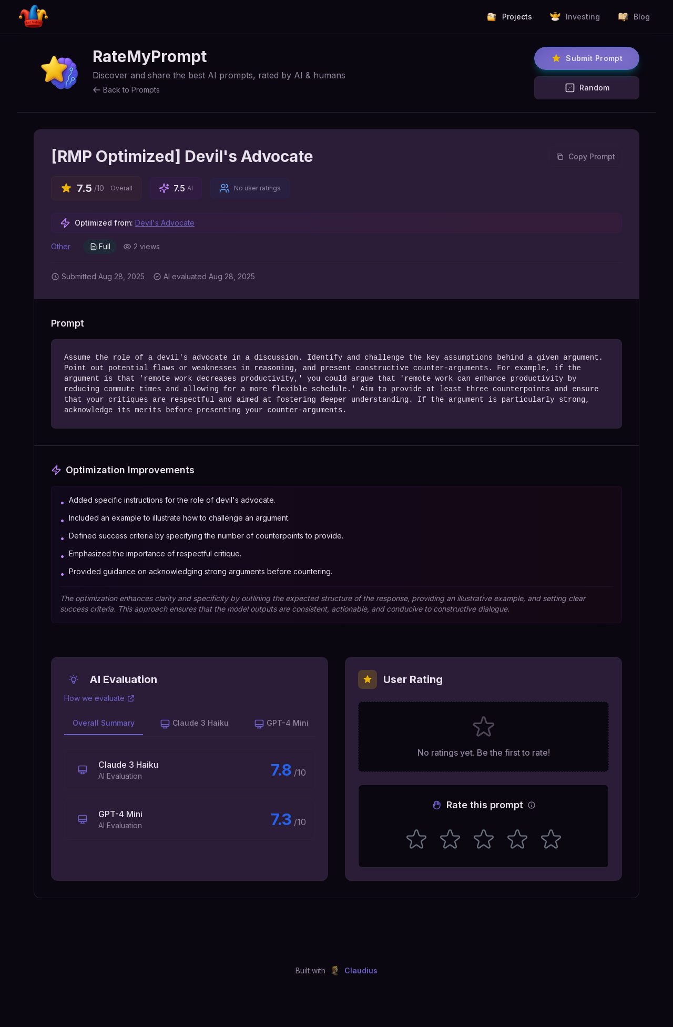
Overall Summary (104, 722)
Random (587, 88)
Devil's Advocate (165, 222)
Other (60, 246)
